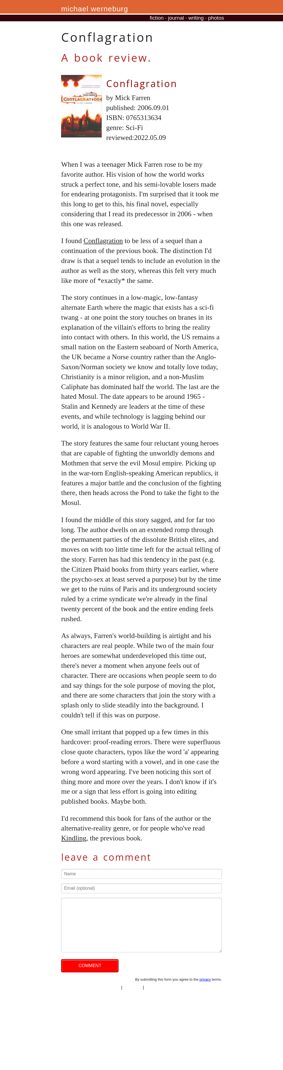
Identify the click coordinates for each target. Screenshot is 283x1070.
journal (176, 18)
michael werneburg (94, 9)
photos (216, 18)
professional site (161, 987)
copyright (133, 987)
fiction (157, 18)
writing (196, 18)
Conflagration (141, 83)
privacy (205, 979)
